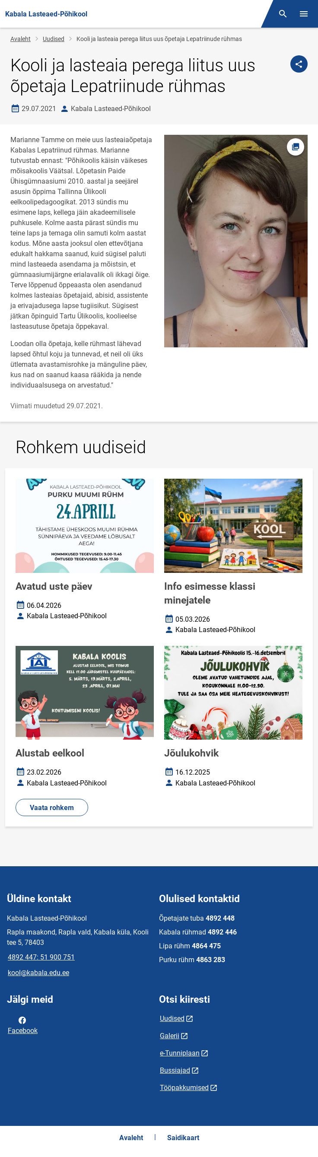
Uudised (53, 38)
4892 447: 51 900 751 (41, 957)
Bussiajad (175, 1070)
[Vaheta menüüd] (304, 14)
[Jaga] (299, 64)
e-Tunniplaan (180, 1053)
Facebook (23, 1024)
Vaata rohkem (52, 808)
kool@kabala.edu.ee (38, 973)
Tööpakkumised (184, 1088)
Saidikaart (183, 1138)
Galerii (169, 1036)
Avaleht (20, 38)
